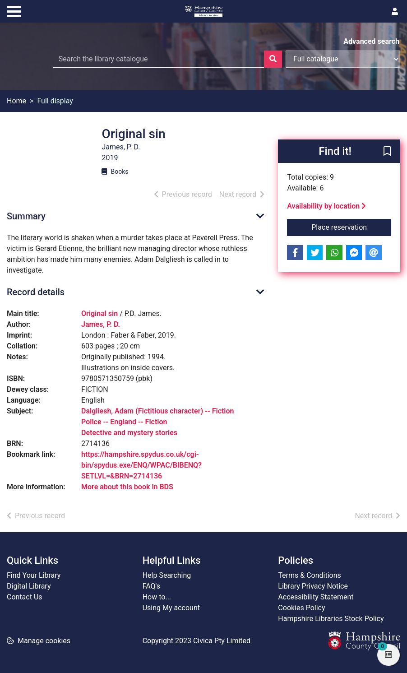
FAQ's (151, 586)
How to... (157, 597)
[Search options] (343, 59)
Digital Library (29, 586)
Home (16, 101)
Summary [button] (26, 216)
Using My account (171, 607)
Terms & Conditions (309, 575)
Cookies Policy (301, 607)
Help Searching (167, 575)
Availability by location (326, 206)
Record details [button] (36, 292)
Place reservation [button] (351, 227)
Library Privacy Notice (313, 586)
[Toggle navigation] (14, 10)
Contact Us (24, 597)
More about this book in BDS (127, 487)
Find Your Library (33, 575)
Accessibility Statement (315, 597)
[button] (387, 152)
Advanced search (371, 41)
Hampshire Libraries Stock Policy (331, 618)
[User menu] (394, 12)
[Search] (273, 59)
